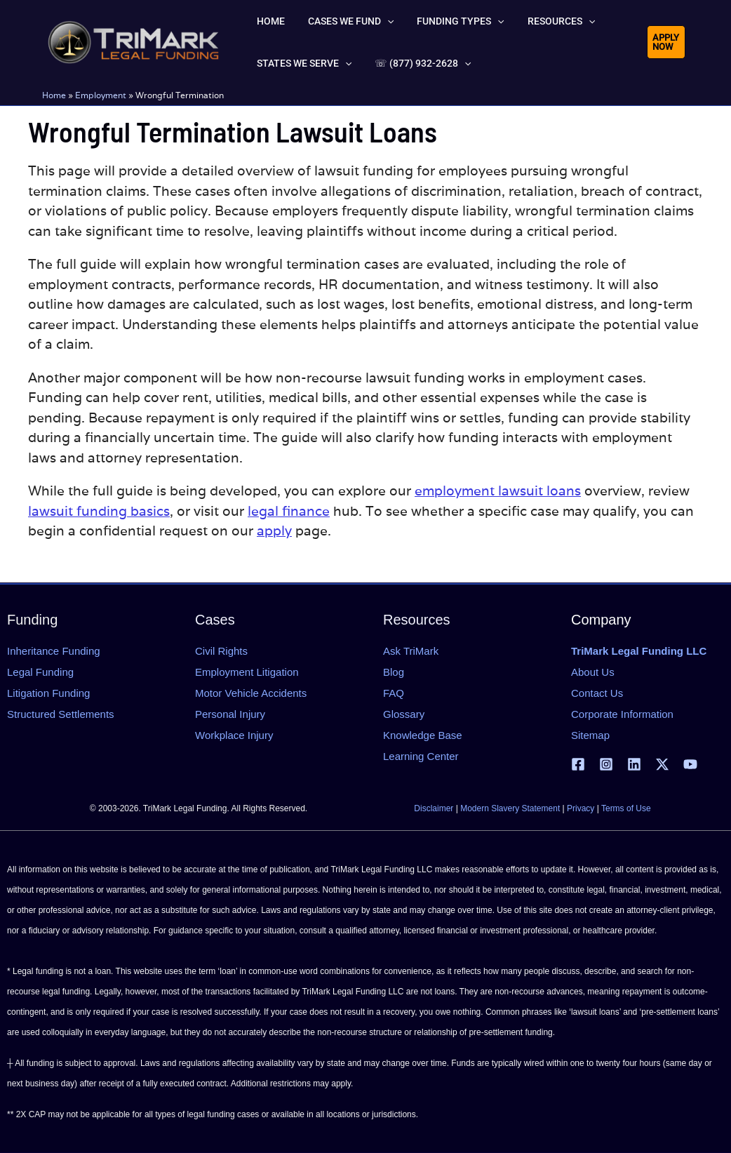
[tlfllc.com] (133, 40)
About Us (593, 672)
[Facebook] (578, 764)
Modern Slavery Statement (510, 808)
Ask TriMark (410, 651)
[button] (370, 21)
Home (54, 95)
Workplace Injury (234, 735)
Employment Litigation (247, 672)
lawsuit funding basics (99, 510)
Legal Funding (40, 672)
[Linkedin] (634, 764)
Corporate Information (622, 714)
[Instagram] (606, 764)
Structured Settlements (60, 714)
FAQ (393, 693)
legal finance (289, 510)
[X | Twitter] (662, 764)
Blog (393, 672)
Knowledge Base (422, 735)
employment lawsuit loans (498, 490)
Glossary (403, 714)
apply (274, 530)
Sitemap (590, 735)
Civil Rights (221, 651)
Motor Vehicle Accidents (251, 693)
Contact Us (597, 693)
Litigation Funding (48, 693)
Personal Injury (230, 714)
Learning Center (421, 756)
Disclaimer (433, 808)
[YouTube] (690, 764)
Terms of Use (626, 808)
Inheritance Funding (53, 651)
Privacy (580, 808)
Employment (100, 95)
